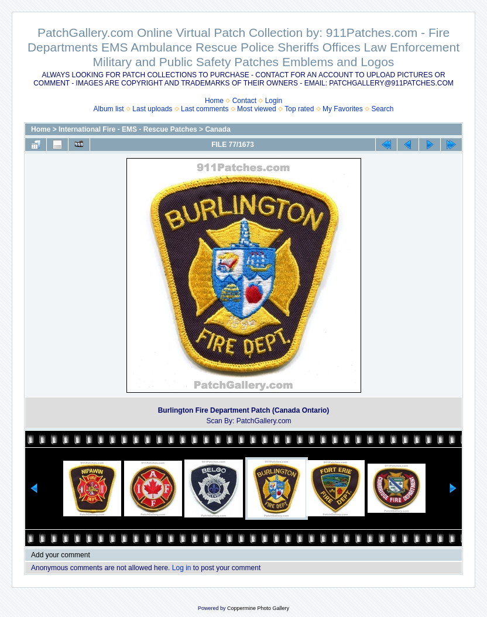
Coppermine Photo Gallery (258, 608)
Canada (217, 129)
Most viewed (256, 109)
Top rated (299, 109)
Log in (181, 568)
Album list (109, 109)
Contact (244, 101)
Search (382, 109)
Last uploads (152, 109)
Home (214, 101)
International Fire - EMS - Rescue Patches (128, 129)
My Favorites (343, 109)
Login (273, 101)
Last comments (204, 109)
